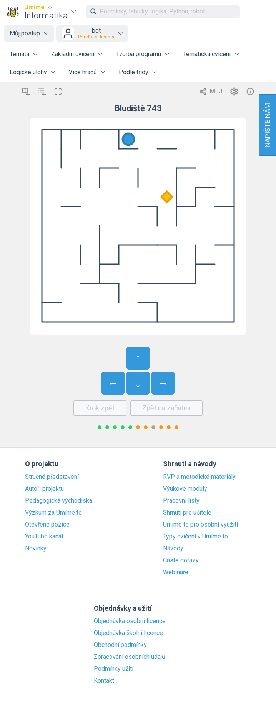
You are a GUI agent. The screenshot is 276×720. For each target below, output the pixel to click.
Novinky (36, 548)
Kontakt (104, 680)
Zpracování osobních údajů (129, 656)
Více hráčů (83, 72)
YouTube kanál (44, 536)
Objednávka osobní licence (130, 621)
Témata (19, 54)
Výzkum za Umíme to (53, 512)
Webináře (175, 572)
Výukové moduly (185, 488)
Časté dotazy (181, 560)
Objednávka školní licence (128, 633)
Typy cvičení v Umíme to (195, 536)
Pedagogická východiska (58, 500)
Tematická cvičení (207, 54)
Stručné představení (52, 476)
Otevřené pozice (47, 524)
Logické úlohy (28, 72)
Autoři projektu (44, 488)
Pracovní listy (181, 500)
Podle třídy (133, 72)
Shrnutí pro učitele (187, 512)
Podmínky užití (113, 668)
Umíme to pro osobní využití (200, 524)
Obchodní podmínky (120, 645)
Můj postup (25, 33)
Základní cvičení (72, 54)
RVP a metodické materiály (199, 476)
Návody (173, 548)
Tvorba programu (138, 54)
